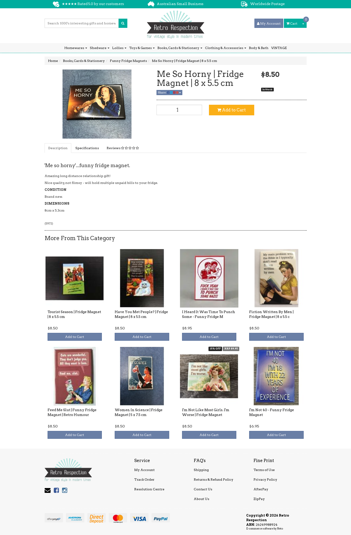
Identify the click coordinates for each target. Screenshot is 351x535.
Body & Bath (258, 48)
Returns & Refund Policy (213, 479)
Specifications (87, 148)
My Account (144, 470)
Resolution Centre (149, 489)
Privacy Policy (265, 479)
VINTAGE (279, 48)
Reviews (123, 148)
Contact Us (203, 489)
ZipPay (259, 499)
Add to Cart (231, 110)
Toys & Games (142, 48)
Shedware (99, 48)
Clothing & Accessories (225, 48)
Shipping (201, 470)
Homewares (75, 48)
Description (58, 148)
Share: (169, 92)
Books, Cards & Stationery (179, 48)
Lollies (119, 48)
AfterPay (261, 489)
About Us (201, 499)
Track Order (144, 479)
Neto (280, 528)
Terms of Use (264, 470)
